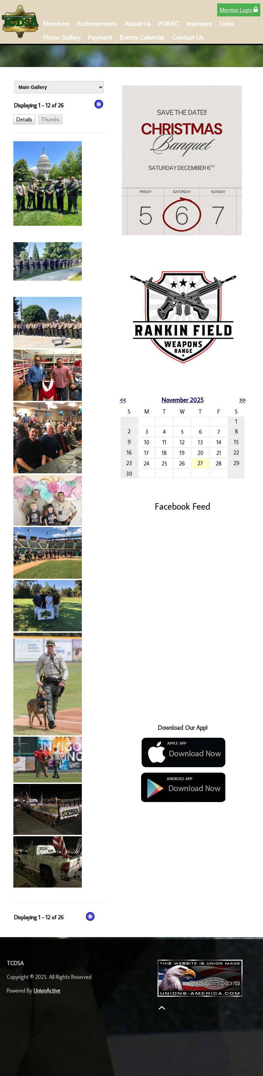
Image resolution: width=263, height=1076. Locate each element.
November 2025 (182, 400)
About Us (138, 23)
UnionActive (47, 990)
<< (123, 400)
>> (242, 400)
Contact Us (187, 36)
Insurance (199, 23)
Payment (100, 36)
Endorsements (97, 23)
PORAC (168, 23)
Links (227, 23)
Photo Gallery (61, 36)
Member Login (239, 9)
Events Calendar (142, 36)
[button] (24, 119)
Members (56, 23)
